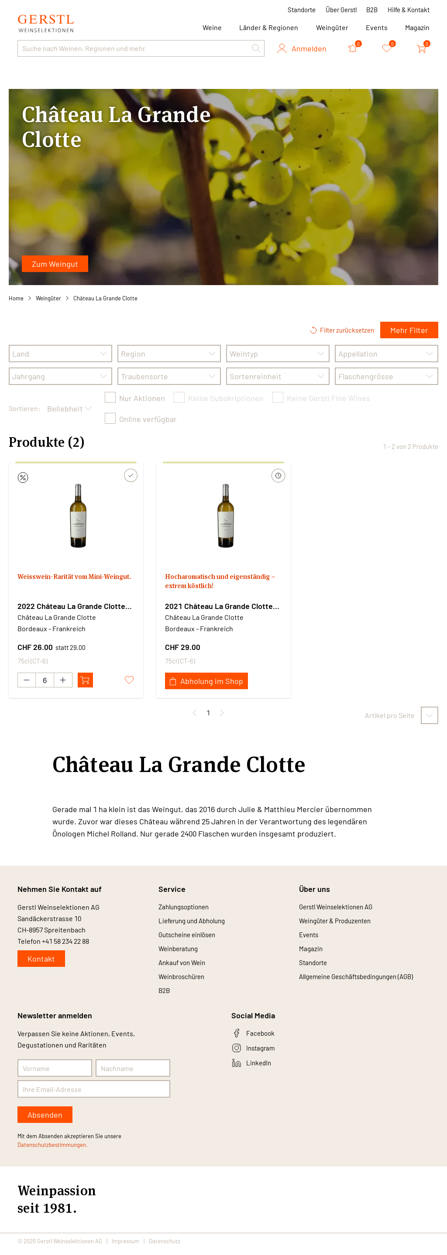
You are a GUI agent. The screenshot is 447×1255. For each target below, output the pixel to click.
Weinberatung (180, 951)
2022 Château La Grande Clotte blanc (71, 606)
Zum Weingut (55, 264)
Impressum (125, 1247)
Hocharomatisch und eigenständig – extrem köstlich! (222, 583)
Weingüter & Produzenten (338, 922)
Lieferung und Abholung (195, 922)
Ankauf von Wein (184, 966)
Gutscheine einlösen (190, 936)
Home (16, 298)
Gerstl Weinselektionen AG (340, 907)
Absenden (45, 1121)
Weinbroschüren (184, 981)
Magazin (417, 27)
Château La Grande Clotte (105, 298)
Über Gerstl (341, 10)
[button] (256, 48)
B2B (372, 10)
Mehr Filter (409, 330)
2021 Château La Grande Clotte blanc (219, 606)
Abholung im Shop (206, 681)
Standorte (302, 10)
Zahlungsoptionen (186, 907)
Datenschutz (164, 1247)
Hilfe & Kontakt (409, 10)
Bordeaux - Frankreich (51, 628)
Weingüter (332, 27)
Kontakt (41, 958)
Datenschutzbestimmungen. (52, 1150)
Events (377, 27)
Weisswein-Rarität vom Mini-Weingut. (69, 583)
